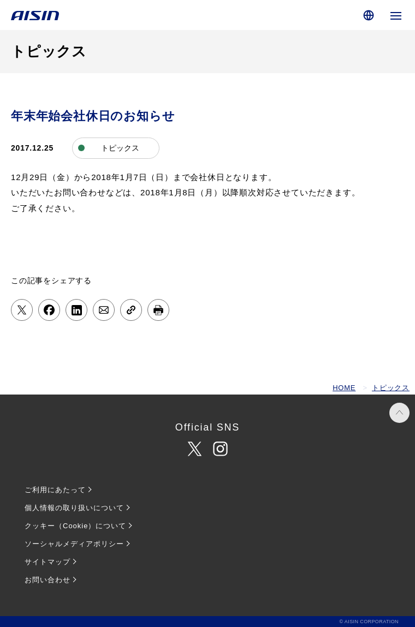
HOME (344, 388)
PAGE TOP (399, 413)
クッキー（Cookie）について (75, 525)
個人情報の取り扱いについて (74, 507)
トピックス (391, 388)
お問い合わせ (47, 579)
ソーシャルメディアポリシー (74, 543)
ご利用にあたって (55, 489)
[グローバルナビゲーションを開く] (396, 15)
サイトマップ (47, 561)
